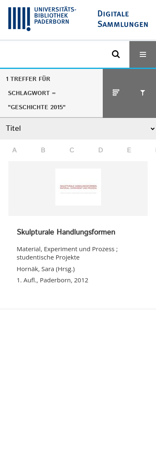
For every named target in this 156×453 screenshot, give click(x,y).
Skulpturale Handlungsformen (66, 233)
